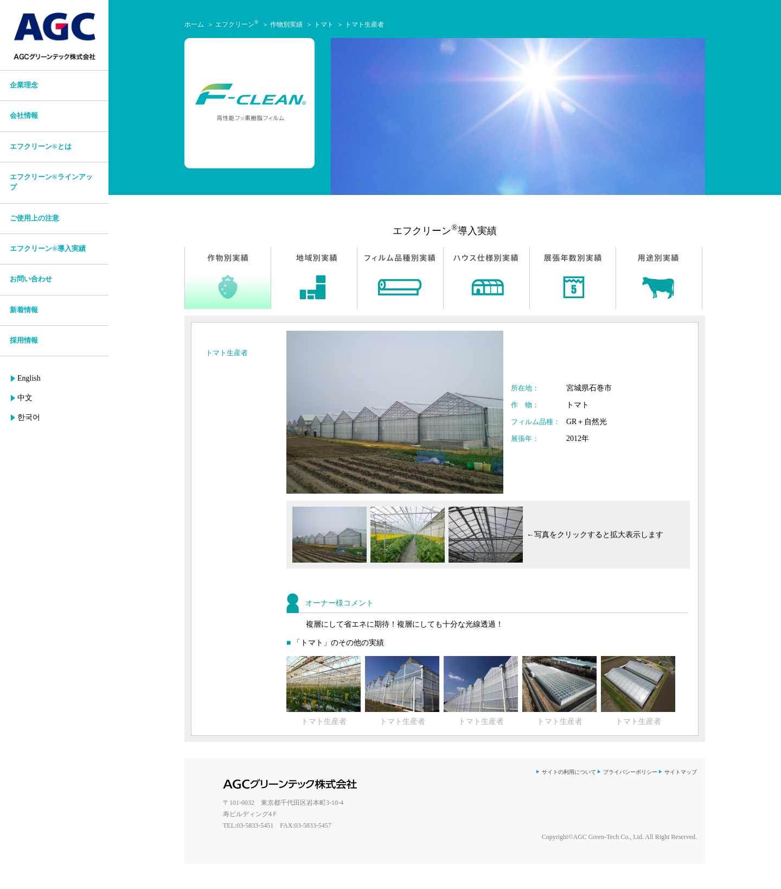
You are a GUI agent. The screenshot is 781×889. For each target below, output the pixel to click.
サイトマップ (680, 772)
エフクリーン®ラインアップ (51, 182)
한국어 (28, 417)
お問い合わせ (31, 279)
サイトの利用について (569, 772)
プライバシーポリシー (630, 772)
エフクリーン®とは (41, 146)
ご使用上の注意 (34, 218)
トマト (324, 24)
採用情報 (24, 340)
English (29, 378)
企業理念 (24, 85)
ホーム (194, 24)
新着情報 (24, 310)
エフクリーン (237, 24)
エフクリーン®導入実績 (48, 249)
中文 (25, 398)
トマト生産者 (364, 24)
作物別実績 (286, 24)
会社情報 (24, 115)
